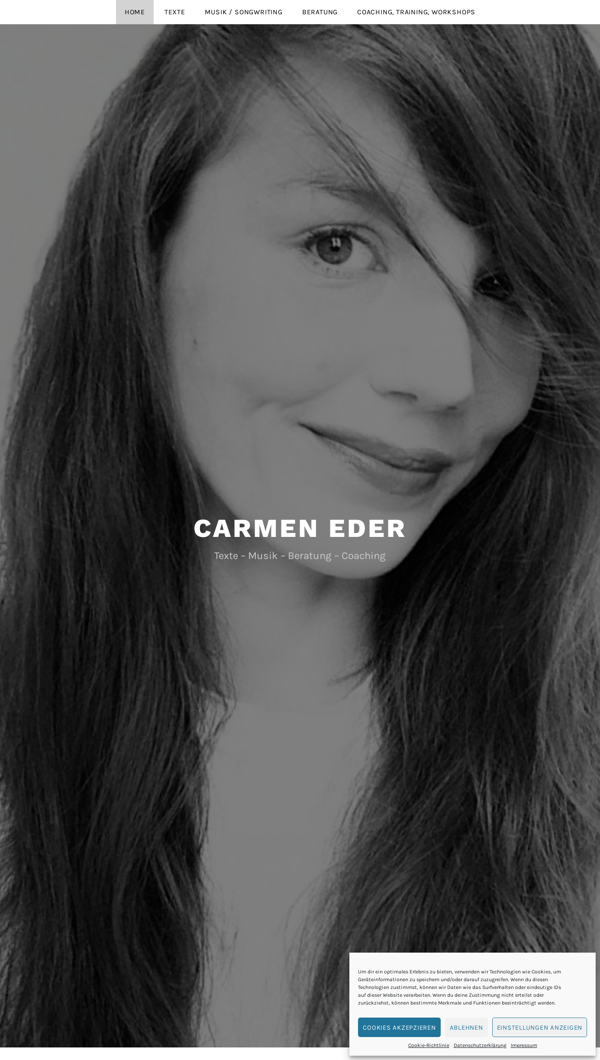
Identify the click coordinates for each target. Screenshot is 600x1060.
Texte (175, 12)
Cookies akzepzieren (399, 1027)
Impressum (524, 1045)
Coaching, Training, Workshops (416, 12)
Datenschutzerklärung (480, 1045)
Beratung (320, 12)
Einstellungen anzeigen (540, 1027)
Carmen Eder (300, 528)
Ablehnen (466, 1027)
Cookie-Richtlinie (428, 1045)
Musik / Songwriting (244, 12)
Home (135, 12)
